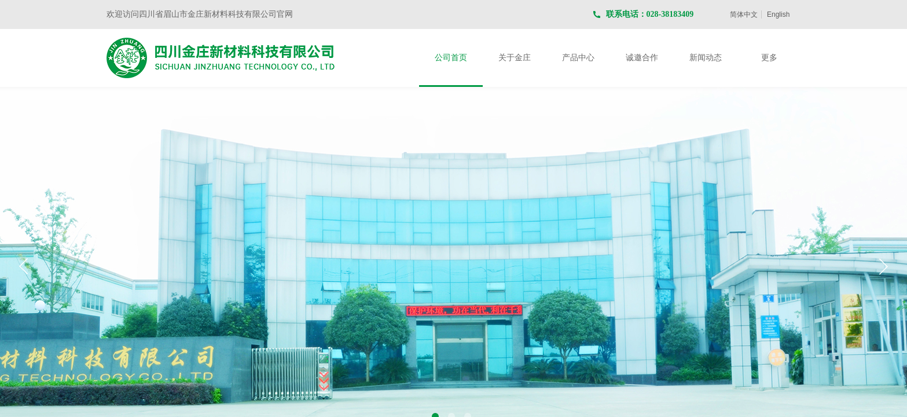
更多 (769, 57)
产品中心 (578, 57)
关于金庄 (514, 57)
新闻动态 (705, 57)
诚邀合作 (642, 57)
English (778, 14)
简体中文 (744, 14)
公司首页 (451, 57)
